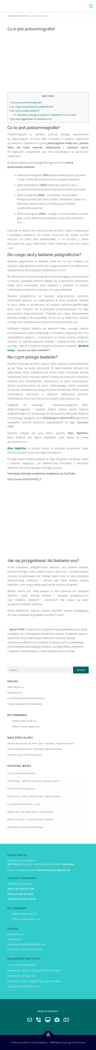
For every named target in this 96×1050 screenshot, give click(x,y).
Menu (91, 6)
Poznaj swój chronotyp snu (21, 788)
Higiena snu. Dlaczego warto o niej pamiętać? (30, 811)
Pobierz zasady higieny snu (23, 726)
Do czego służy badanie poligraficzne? (31, 106)
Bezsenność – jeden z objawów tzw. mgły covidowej (33, 796)
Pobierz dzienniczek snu (22, 720)
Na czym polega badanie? (24, 110)
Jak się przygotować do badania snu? (30, 118)
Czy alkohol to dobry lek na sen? (24, 804)
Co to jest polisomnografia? (25, 102)
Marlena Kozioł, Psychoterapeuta (24, 754)
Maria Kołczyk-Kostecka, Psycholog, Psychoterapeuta (34, 748)
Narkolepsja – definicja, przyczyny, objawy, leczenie (33, 780)
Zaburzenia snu (15, 686)
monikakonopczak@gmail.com (54, 870)
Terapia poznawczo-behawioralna (24, 703)
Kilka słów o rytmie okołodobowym (25, 827)
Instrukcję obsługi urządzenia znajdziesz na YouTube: (44, 114)
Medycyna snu (14, 692)
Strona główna (12, 16)
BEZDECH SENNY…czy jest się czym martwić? (30, 819)
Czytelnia (23, 16)
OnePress (55, 1042)
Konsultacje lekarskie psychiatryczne (26, 698)
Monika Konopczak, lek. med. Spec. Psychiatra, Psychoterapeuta (40, 743)
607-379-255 (13, 864)
